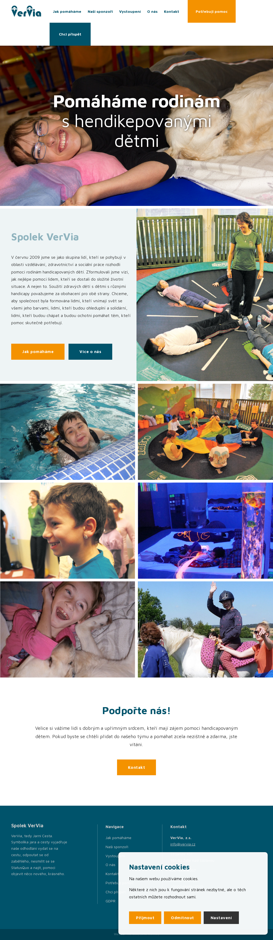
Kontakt (171, 11)
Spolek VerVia (27, 825)
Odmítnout (182, 917)
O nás (152, 11)
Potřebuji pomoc (212, 11)
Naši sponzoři (100, 11)
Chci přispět (70, 34)
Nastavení (221, 917)
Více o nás (90, 351)
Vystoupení (130, 11)
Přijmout (145, 917)
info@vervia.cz (182, 844)
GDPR (110, 901)
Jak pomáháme (67, 11)
